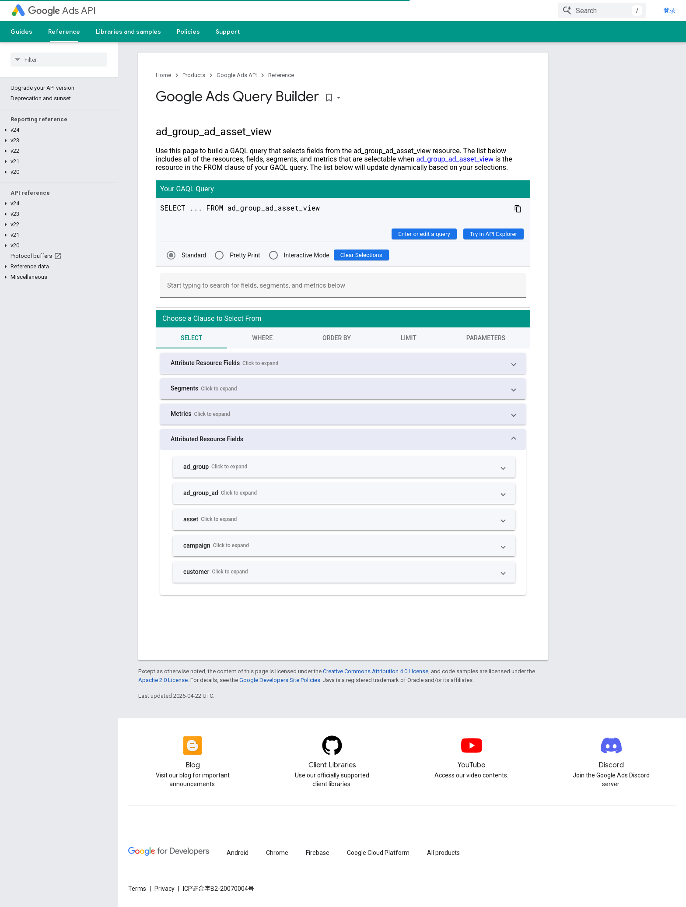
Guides (21, 31)
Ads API (62, 11)
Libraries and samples (128, 31)
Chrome (277, 852)
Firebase (317, 852)
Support (228, 31)
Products (193, 75)
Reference (281, 75)
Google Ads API (237, 75)
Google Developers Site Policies (279, 680)
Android (237, 852)
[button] (57, 130)
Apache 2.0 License (163, 680)
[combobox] (602, 10)
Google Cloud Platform (378, 852)
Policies (188, 31)
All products (443, 852)
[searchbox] (58, 60)
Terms (137, 888)
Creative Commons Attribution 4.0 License (375, 671)
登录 (669, 10)
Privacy (164, 888)
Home (163, 75)
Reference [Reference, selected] (64, 31)
